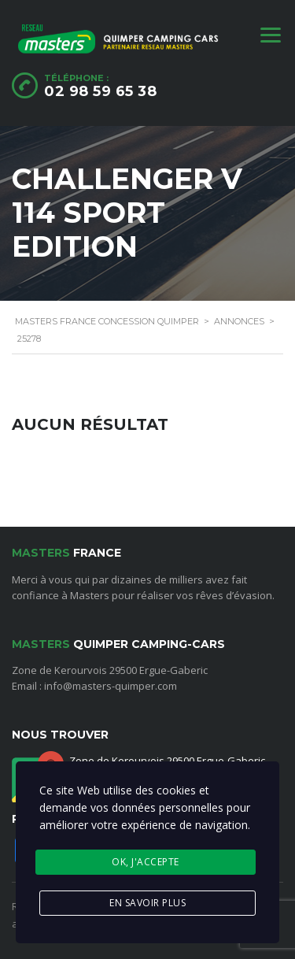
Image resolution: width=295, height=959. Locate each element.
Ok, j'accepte (145, 861)
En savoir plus (147, 902)
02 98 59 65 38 (100, 91)
